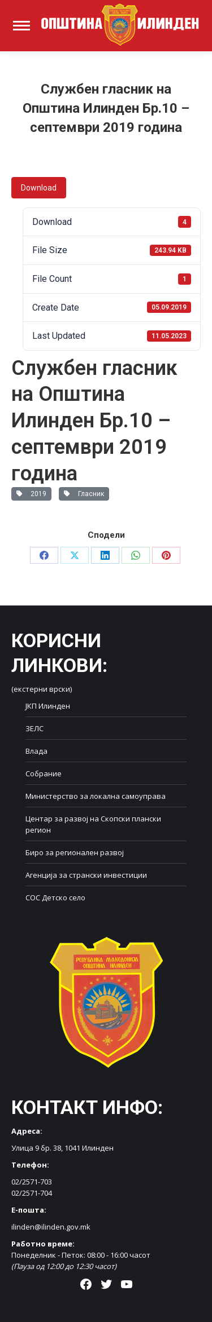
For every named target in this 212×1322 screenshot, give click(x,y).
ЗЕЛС (34, 728)
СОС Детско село (55, 897)
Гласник (84, 494)
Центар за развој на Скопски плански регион (93, 824)
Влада (36, 751)
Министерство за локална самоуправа (95, 796)
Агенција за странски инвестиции (86, 875)
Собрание (43, 773)
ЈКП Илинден (47, 706)
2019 (31, 494)
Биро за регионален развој (74, 852)
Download (39, 187)
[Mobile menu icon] (21, 25)
